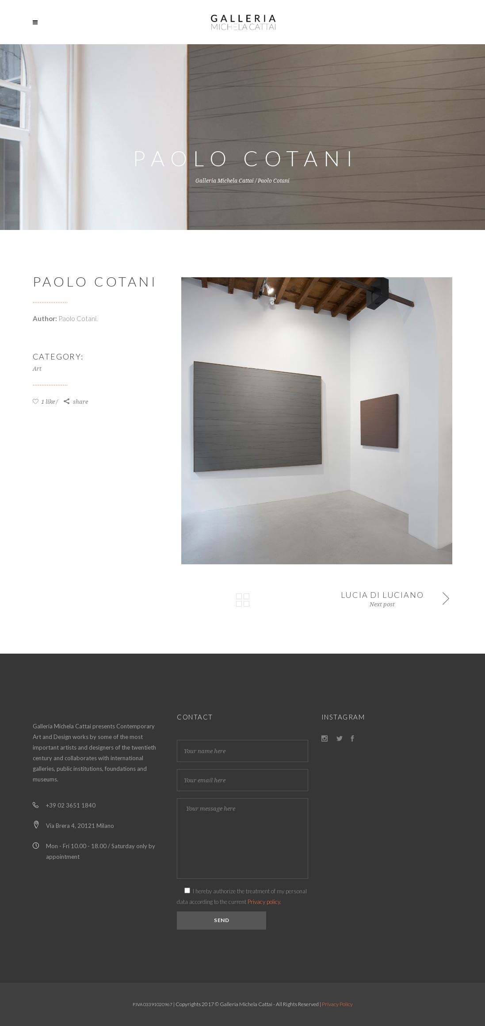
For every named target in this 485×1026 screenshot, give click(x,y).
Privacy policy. (264, 901)
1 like (44, 401)
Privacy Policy (337, 1004)
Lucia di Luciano (382, 595)
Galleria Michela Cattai (224, 181)
